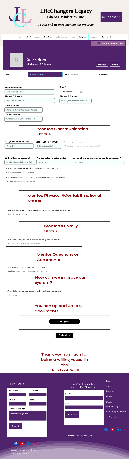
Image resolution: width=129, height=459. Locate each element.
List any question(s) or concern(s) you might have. (26, 267)
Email (11, 400)
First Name (13, 391)
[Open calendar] (81, 92)
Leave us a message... (17, 409)
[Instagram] (35, 443)
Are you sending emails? (17, 142)
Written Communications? (17, 158)
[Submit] (64, 335)
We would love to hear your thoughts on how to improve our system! (34, 291)
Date (63, 87)
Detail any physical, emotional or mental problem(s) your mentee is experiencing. (39, 210)
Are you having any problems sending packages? (97, 158)
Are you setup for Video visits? (51, 158)
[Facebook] (16, 443)
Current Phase (12, 106)
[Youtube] (22, 443)
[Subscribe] (72, 414)
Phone (31, 400)
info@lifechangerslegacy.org (28, 450)
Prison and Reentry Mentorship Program (66, 24)
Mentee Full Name (13, 96)
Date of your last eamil (46, 142)
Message (102, 64)
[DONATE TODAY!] (111, 17)
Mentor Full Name (13, 88)
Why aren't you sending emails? (75, 142)
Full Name (69, 394)
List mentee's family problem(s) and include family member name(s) (33, 239)
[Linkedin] (28, 443)
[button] (64, 321)
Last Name (33, 391)
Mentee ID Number (69, 96)
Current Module (12, 115)
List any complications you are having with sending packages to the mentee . (35, 177)
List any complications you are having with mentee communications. (31, 168)
